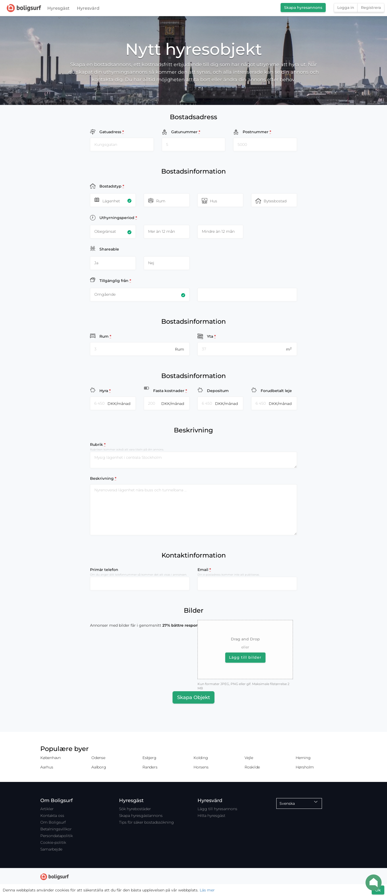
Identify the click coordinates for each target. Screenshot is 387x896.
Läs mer (207, 890)
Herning (303, 757)
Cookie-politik (53, 842)
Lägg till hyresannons (217, 808)
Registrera (371, 7)
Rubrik (98, 444)
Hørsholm (305, 767)
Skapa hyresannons (303, 7)
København (50, 757)
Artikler (46, 808)
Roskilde (252, 767)
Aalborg (98, 767)
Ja (96, 262)
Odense (98, 757)
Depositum (218, 390)
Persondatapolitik (56, 835)
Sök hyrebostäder (135, 808)
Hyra (105, 390)
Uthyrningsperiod (118, 217)
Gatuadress (111, 131)
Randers (149, 767)
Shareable (109, 249)
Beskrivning (103, 478)
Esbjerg (149, 757)
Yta (211, 336)
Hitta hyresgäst (211, 815)
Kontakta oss (52, 815)
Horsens (201, 767)
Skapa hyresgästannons (141, 815)
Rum (105, 336)
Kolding (201, 757)
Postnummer (257, 131)
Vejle (249, 757)
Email (204, 569)
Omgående (105, 294)
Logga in (345, 7)
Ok (378, 890)
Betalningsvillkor (55, 829)
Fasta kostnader (170, 390)
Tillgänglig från (115, 280)
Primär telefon (104, 569)
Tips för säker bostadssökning (146, 822)
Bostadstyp (111, 186)
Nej (151, 262)
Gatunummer (185, 131)
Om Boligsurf (53, 822)
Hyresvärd (88, 9)
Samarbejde (51, 849)
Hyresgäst (58, 9)
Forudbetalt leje (276, 390)
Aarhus (46, 767)
